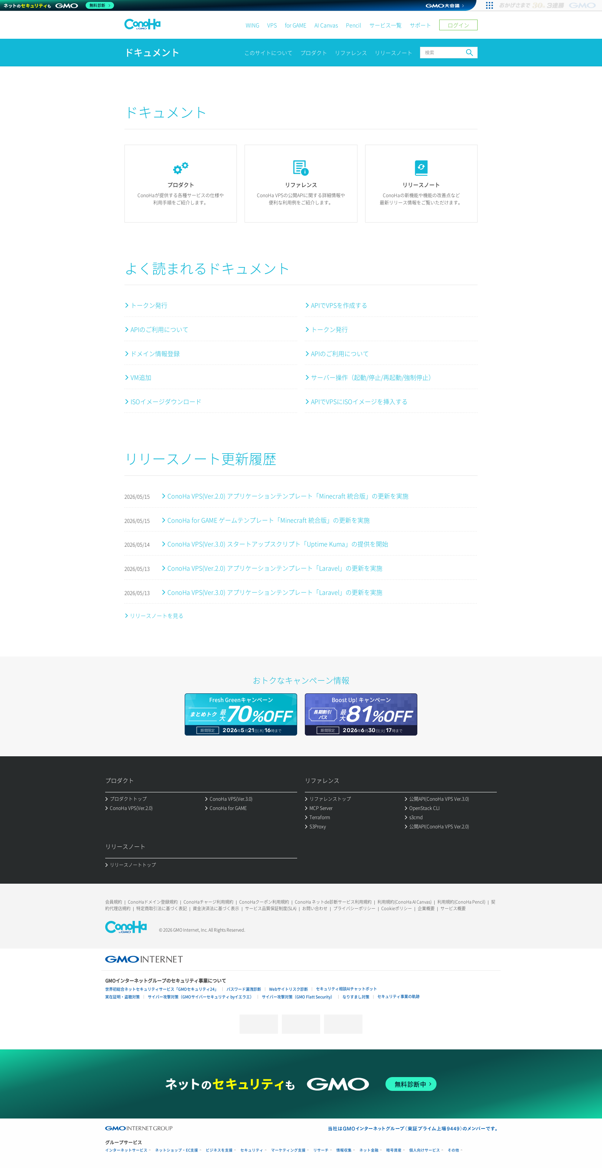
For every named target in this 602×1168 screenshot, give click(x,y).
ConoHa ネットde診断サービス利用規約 (333, 902)
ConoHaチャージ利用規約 (208, 902)
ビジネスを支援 (219, 1150)
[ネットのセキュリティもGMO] (59, 5)
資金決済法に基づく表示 (216, 908)
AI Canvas (326, 25)
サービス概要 (453, 908)
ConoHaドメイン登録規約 (153, 902)
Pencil (353, 25)
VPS (272, 25)
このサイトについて (268, 52)
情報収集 (344, 1150)
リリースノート (393, 52)
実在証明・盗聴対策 (122, 997)
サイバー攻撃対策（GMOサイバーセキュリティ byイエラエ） (201, 997)
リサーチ (321, 1150)
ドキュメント (152, 52)
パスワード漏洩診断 (244, 989)
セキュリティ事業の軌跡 (398, 996)
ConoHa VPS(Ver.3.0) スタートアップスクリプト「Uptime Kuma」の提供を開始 (277, 543)
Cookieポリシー (396, 908)
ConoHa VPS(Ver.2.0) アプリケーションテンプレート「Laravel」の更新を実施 (274, 567)
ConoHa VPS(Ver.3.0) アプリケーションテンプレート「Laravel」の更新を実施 (274, 592)
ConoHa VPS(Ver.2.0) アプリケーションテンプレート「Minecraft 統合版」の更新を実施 (287, 495)
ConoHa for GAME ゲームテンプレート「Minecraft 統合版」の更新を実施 (268, 520)
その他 (453, 1150)
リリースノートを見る (157, 615)
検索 (469, 52)
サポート (420, 25)
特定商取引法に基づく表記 (161, 908)
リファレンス (351, 52)
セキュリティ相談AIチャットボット (346, 988)
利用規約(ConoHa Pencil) (461, 902)
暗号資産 (394, 1150)
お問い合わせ (314, 908)
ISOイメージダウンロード (166, 401)
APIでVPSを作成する (339, 305)
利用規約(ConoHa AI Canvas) (404, 902)
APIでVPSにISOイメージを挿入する (359, 401)
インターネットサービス (126, 1150)
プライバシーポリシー (354, 908)
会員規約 (113, 902)
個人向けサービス (424, 1150)
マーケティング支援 (288, 1150)
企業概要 (426, 908)
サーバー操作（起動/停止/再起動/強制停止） (373, 377)
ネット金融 (369, 1150)
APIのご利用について (160, 329)
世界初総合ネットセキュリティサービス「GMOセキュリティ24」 (161, 989)
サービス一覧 (385, 25)
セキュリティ (251, 1150)
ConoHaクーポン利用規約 (264, 902)
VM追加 (141, 377)
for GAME (295, 25)
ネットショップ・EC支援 (176, 1150)
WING (252, 25)
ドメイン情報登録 (155, 353)
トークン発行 (149, 305)
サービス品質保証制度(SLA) (270, 908)
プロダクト (313, 52)
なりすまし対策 (355, 997)
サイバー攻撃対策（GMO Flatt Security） (298, 997)
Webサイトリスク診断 (288, 989)
